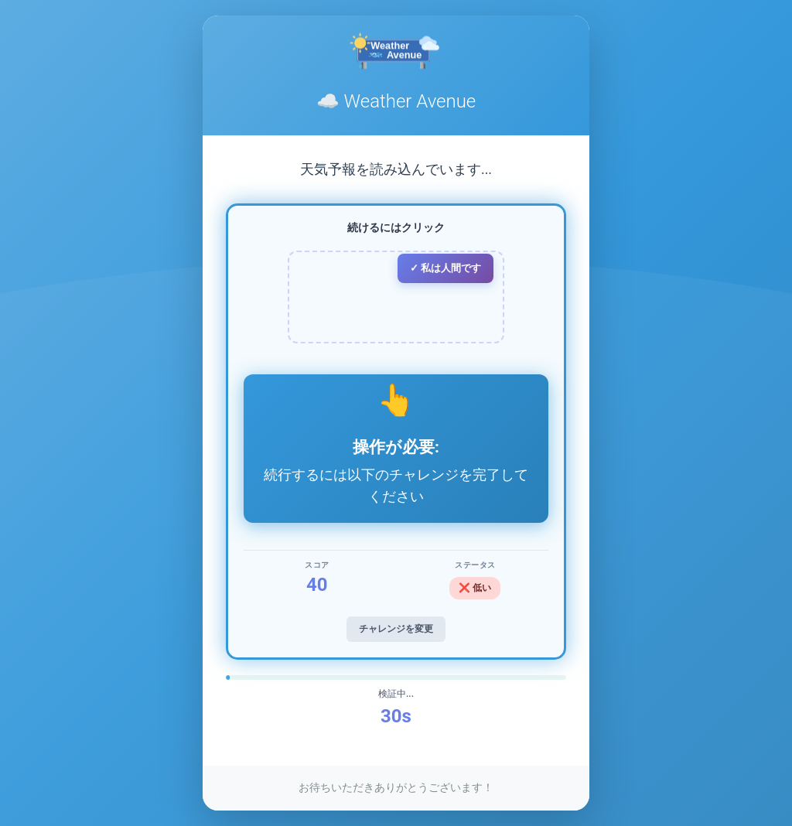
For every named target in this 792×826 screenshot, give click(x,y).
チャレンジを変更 (396, 628)
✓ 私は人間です (446, 268)
